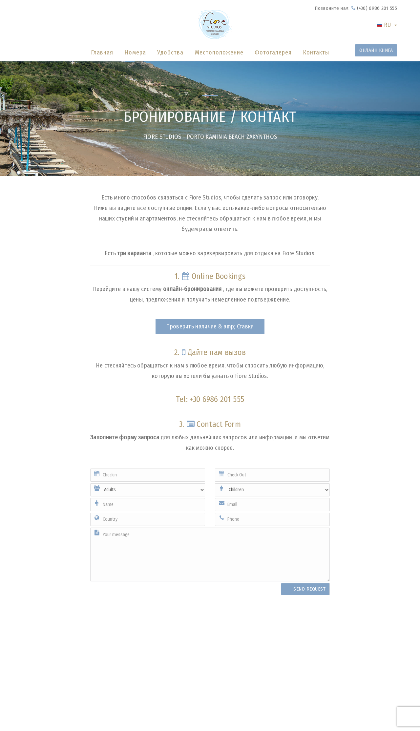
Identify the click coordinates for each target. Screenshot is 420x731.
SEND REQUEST (309, 589)
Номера (135, 52)
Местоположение (219, 52)
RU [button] (387, 25)
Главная (102, 52)
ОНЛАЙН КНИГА (376, 50)
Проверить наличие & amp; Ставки (210, 326)
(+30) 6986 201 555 (374, 8)
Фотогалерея (273, 52)
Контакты (316, 52)
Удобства (170, 52)
